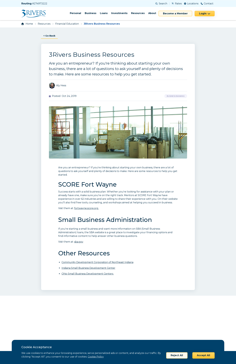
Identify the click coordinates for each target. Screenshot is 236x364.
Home (29, 23)
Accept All (203, 355)
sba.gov (78, 241)
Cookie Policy (96, 356)
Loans (104, 13)
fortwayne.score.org (86, 208)
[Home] (34, 13)
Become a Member (175, 13)
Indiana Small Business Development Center (88, 268)
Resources (138, 13)
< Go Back (49, 35)
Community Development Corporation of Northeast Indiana (97, 262)
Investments (119, 13)
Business (90, 13)
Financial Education (67, 23)
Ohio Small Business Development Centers (88, 273)
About (152, 13)
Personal (75, 13)
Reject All (177, 355)
